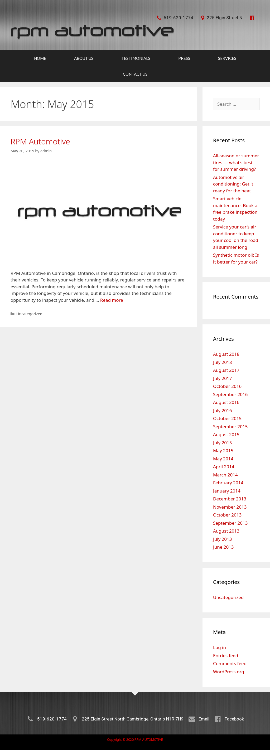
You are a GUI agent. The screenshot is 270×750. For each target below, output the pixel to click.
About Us (83, 58)
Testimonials (135, 58)
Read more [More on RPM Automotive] (111, 300)
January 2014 (226, 491)
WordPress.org (228, 672)
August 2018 (226, 354)
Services (227, 58)
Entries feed (225, 655)
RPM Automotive (40, 141)
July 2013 (222, 539)
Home (40, 58)
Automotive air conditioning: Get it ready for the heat (233, 184)
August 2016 (226, 402)
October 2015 (227, 418)
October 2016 (227, 386)
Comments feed (230, 663)
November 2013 (230, 507)
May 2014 (223, 459)
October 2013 (227, 515)
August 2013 (226, 531)
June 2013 (223, 547)
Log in (219, 647)
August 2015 (226, 434)
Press (184, 58)
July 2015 (222, 443)
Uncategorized (29, 313)
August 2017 (226, 370)
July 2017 (222, 378)
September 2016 (230, 394)
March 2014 (225, 475)
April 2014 (223, 467)
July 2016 (222, 410)
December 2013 (229, 499)
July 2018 (222, 362)
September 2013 (230, 523)
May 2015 (223, 450)
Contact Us (135, 74)
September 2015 (230, 426)
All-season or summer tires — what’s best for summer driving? (236, 162)
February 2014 (228, 483)
